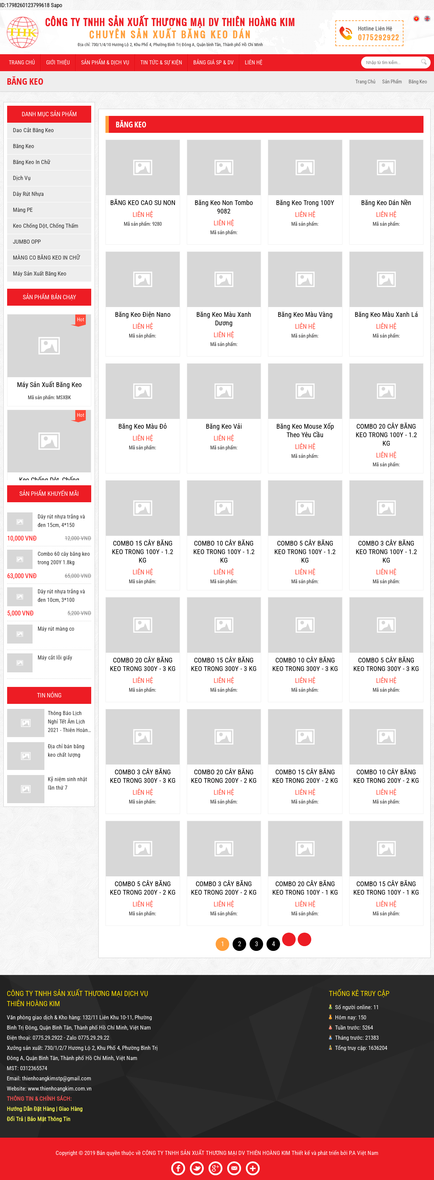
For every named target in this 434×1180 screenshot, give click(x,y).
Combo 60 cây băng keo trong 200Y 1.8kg (64, 558)
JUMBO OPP (26, 241)
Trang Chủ (365, 82)
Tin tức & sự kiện (161, 62)
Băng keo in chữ (30, 162)
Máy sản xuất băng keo (38, 273)
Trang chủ (22, 62)
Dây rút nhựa (27, 193)
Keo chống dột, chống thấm (44, 225)
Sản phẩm (392, 82)
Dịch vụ (21, 178)
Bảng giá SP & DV (213, 62)
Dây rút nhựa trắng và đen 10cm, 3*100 (61, 595)
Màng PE (22, 209)
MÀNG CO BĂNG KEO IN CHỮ (45, 257)
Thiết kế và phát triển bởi (320, 1153)
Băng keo (418, 82)
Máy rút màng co (56, 629)
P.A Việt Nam (363, 1153)
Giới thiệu (58, 62)
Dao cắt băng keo (32, 130)
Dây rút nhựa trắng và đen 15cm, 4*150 (61, 520)
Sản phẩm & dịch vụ (105, 62)
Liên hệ (253, 62)
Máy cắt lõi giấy (55, 657)
